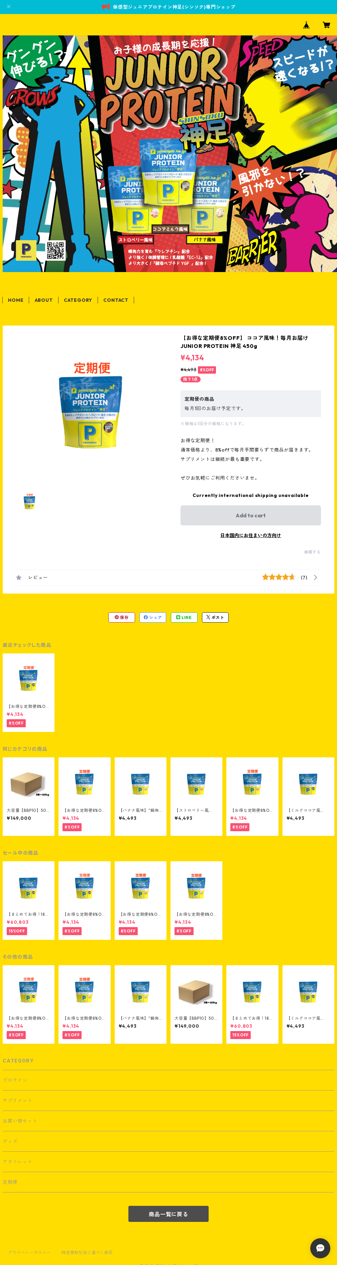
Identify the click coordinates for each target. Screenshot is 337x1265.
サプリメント (17, 1101)
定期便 (10, 1182)
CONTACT (115, 300)
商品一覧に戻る (168, 1214)
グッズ (10, 1141)
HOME (15, 300)
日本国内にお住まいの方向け (250, 535)
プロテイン (15, 1080)
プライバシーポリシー (29, 1252)
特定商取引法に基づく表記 (87, 1252)
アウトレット (17, 1162)
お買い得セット (20, 1121)
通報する (312, 551)
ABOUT (44, 300)
